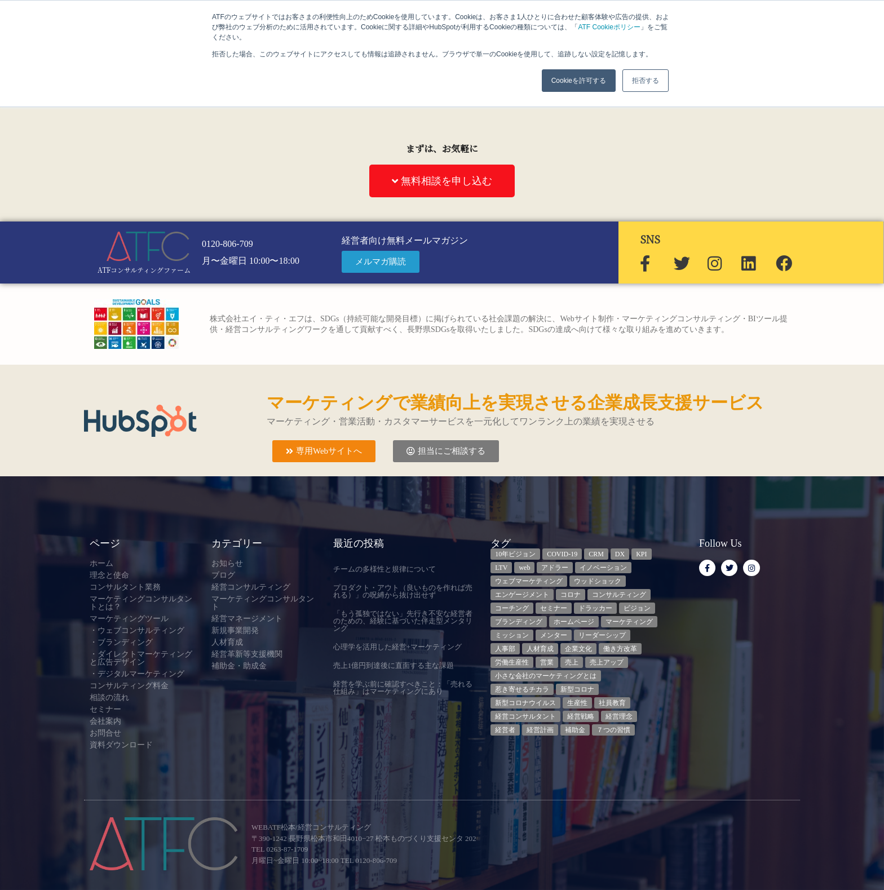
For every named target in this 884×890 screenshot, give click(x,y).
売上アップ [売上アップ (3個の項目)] (607, 662)
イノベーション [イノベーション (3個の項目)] (603, 568)
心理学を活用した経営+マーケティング (397, 647)
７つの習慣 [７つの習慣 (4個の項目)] (613, 730)
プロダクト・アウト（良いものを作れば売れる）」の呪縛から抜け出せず (402, 591)
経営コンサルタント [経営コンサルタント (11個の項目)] (525, 716)
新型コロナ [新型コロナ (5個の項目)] (577, 689)
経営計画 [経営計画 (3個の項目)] (540, 730)
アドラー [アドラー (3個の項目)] (554, 568)
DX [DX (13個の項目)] (620, 554)
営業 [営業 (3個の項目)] (547, 662)
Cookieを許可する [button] (578, 81)
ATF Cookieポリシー (609, 27)
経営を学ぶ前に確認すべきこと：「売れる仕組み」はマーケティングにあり (402, 688)
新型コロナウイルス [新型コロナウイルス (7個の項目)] (525, 703)
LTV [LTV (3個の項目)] (501, 568)
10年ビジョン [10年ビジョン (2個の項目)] (515, 554)
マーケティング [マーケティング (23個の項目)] (629, 622)
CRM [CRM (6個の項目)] (596, 554)
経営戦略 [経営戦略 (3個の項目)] (580, 716)
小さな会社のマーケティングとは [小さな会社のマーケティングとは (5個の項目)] (545, 676)
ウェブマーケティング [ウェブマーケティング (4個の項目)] (529, 581)
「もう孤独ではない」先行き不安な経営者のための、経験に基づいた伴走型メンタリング (402, 620)
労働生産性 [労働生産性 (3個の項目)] (512, 662)
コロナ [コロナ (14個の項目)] (570, 595)
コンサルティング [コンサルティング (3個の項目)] (619, 595)
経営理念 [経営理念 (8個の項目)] (619, 716)
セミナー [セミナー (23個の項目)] (553, 608)
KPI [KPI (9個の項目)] (641, 554)
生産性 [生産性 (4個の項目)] (577, 703)
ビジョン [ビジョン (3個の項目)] (637, 608)
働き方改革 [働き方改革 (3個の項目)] (620, 649)
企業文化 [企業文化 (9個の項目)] (578, 649)
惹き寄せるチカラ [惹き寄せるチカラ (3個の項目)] (522, 689)
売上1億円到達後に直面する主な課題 (393, 665)
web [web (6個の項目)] (524, 568)
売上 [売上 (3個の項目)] (571, 662)
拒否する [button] (645, 81)
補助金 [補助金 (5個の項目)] (575, 730)
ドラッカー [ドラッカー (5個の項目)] (595, 608)
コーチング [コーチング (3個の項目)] (512, 608)
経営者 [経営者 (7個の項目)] (505, 730)
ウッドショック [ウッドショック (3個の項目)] (597, 581)
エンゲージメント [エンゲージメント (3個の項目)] (522, 595)
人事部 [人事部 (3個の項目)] (505, 649)
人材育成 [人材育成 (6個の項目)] (540, 649)
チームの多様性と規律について (384, 569)
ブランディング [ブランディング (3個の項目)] (518, 622)
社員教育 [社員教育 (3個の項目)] (612, 703)
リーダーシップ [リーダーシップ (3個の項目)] (602, 635)
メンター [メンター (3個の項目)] (553, 635)
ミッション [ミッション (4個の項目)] (512, 635)
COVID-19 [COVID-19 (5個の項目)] (562, 554)
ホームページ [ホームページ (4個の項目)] (574, 622)
